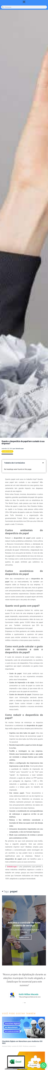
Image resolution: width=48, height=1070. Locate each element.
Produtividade (7, 451)
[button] (24, 1)
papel (13, 891)
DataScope (12, 866)
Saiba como (24, 937)
